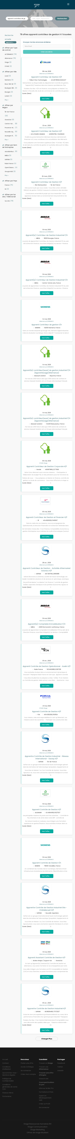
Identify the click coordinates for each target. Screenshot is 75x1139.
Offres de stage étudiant (37, 1132)
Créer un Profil (44, 1104)
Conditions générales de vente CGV (9, 1086)
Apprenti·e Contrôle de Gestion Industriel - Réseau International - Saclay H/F (47, 757)
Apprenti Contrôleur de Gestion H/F (46, 77)
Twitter (60, 1067)
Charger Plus (46, 1039)
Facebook (61, 1063)
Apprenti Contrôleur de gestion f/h (47, 324)
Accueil (5, 1059)
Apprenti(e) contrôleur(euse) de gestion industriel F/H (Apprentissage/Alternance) (46, 371)
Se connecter (26, 1070)
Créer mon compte (28, 1074)
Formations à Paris (46, 1092)
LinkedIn (60, 1070)
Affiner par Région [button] (7, 106)
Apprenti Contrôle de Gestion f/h (46, 863)
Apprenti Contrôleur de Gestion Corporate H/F (46, 466)
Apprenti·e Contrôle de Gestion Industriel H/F (46, 1008)
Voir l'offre (47, 99)
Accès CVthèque (27, 1067)
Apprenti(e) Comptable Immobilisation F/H (46, 624)
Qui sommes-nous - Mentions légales (10, 1074)
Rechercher (62, 18)
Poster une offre (27, 1063)
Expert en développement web (45, 1098)
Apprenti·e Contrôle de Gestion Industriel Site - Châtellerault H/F (46, 908)
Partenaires (6, 1096)
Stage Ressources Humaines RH (37, 1124)
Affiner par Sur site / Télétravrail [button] (9, 196)
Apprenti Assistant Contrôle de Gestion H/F (46, 957)
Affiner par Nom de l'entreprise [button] (9, 146)
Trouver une (43, 1068)
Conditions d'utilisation (6, 1068)
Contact (5, 1063)
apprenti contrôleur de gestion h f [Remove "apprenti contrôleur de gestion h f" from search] (11, 42)
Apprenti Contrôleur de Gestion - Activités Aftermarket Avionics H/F (47, 569)
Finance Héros (7, 1093)
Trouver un (46, 1063)
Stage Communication (37, 1127)
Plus (6, 100)
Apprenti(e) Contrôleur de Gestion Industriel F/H (47, 235)
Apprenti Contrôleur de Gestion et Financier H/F (46, 517)
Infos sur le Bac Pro (46, 1088)
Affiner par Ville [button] (10, 72)
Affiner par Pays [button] (10, 181)
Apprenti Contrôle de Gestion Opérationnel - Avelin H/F (47, 666)
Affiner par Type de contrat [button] (9, 49)
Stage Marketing (37, 1129)
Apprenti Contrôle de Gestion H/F (46, 711)
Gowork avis (43, 1079)
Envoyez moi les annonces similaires (37, 42)
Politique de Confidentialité (8, 1080)
